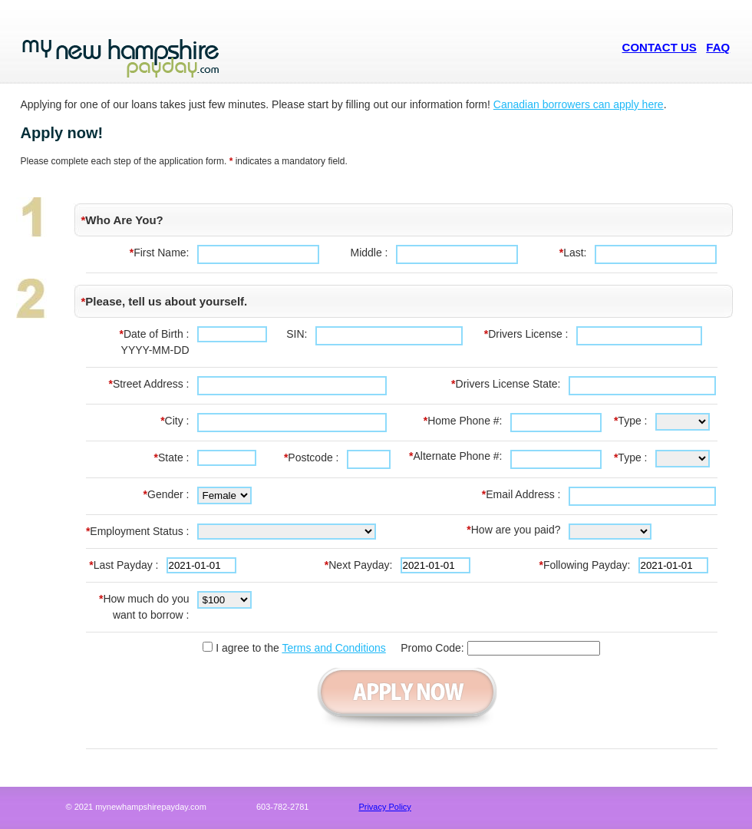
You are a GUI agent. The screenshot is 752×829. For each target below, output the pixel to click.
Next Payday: (359, 565)
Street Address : (148, 384)
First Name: (160, 252)
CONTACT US (659, 47)
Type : (631, 420)
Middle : (369, 252)
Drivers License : (526, 334)
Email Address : (521, 494)
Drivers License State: (505, 384)
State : (172, 457)
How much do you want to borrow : (144, 607)
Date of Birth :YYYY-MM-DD (154, 342)
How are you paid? (513, 529)
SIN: (296, 334)
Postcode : (311, 457)
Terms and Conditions (333, 648)
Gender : (166, 494)
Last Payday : (123, 565)
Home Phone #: (463, 420)
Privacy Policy (384, 806)
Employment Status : (138, 531)
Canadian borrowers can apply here (578, 104)
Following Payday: (584, 565)
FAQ (718, 47)
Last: (573, 252)
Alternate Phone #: (455, 456)
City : (174, 420)
